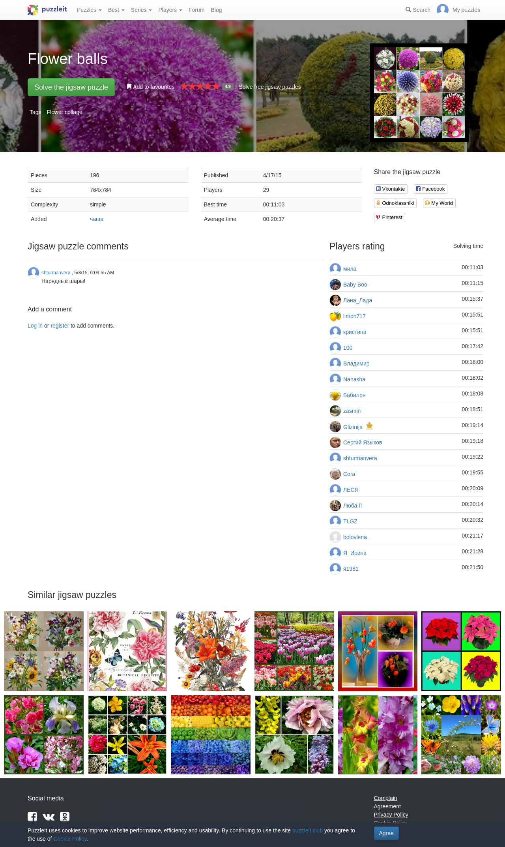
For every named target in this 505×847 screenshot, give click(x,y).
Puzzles (89, 10)
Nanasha (354, 379)
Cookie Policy (69, 839)
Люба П (353, 505)
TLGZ (350, 521)
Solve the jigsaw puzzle (71, 87)
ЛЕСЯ (351, 490)
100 (347, 348)
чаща (96, 219)
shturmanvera (360, 458)
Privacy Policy (391, 814)
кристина (354, 332)
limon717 (354, 316)
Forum (196, 10)
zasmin (352, 411)
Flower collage (64, 112)
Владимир (356, 363)
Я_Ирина (355, 553)
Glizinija (353, 427)
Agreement (387, 806)
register (59, 325)
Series (141, 10)
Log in (35, 325)
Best (116, 10)
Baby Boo (355, 284)
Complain (385, 798)
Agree (386, 833)
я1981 (351, 569)
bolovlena (355, 537)
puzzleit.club (307, 830)
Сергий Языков (362, 442)
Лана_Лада (357, 300)
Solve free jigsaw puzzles (270, 87)
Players (170, 10)
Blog (216, 10)
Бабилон (354, 395)
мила (349, 269)
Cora (349, 474)
